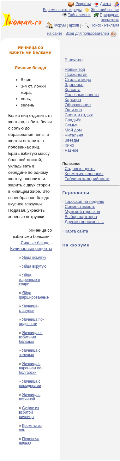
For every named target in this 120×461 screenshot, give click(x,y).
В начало (74, 60)
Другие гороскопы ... (84, 221)
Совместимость (80, 206)
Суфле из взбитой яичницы (29, 412)
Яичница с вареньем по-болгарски (31, 368)
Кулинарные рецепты (31, 248)
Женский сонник (105, 10)
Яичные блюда (35, 242)
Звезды (72, 140)
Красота (73, 89)
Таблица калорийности (87, 178)
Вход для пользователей (91, 33)
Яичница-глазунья (29, 308)
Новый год (75, 69)
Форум (60, 25)
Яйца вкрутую (34, 266)
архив (74, 25)
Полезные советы (82, 94)
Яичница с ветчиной (29, 396)
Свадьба (73, 120)
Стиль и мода (78, 79)
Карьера (73, 99)
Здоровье (74, 84)
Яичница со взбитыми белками (31, 337)
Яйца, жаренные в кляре (29, 279)
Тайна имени (79, 15)
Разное (72, 150)
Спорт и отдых (79, 114)
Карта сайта (76, 231)
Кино (69, 145)
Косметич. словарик (84, 173)
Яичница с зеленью (29, 352)
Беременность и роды (62, 10)
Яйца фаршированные (34, 295)
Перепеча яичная (29, 441)
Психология (76, 74)
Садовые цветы (80, 168)
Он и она (73, 109)
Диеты (105, 4)
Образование (78, 104)
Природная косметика (109, 17)
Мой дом (73, 130)
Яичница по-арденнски (31, 321)
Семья (71, 125)
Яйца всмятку (34, 257)
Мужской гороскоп (82, 211)
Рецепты (83, 4)
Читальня (74, 135)
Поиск (96, 25)
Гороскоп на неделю (84, 201)
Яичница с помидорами (30, 383)
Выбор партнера (81, 216)
